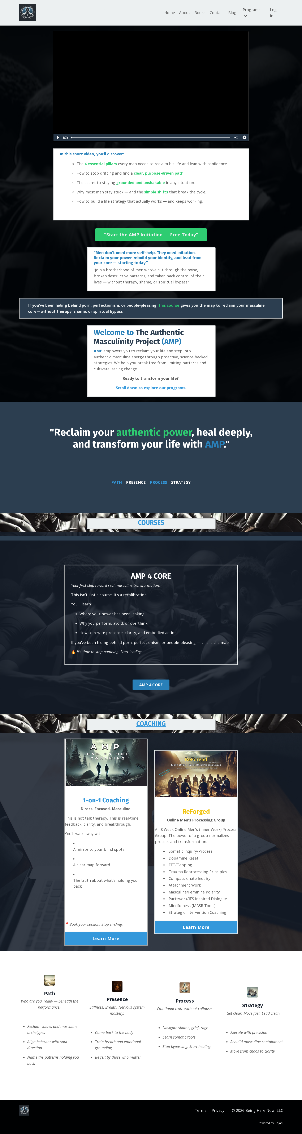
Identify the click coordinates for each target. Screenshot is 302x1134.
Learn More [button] (105, 938)
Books (200, 12)
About (184, 12)
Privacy (218, 1110)
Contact (217, 12)
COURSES (151, 522)
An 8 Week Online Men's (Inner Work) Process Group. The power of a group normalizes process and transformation (196, 835)
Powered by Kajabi (270, 1123)
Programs (251, 12)
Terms (200, 1110)
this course (169, 305)
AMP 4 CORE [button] (151, 684)
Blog (232, 12)
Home (169, 12)
